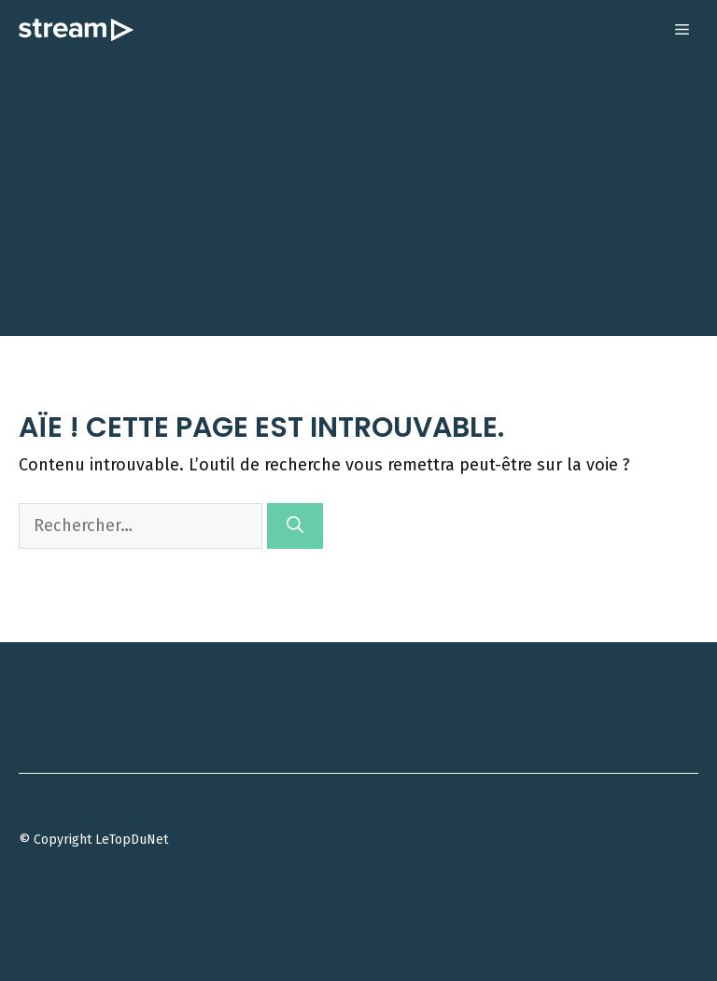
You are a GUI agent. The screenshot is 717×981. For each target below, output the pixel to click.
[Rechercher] (295, 526)
